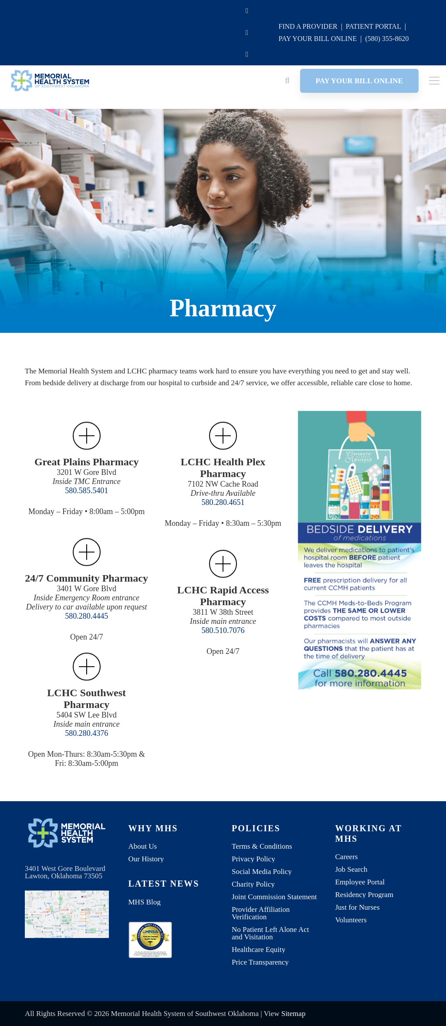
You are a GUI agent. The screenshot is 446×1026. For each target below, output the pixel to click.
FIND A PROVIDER (307, 26)
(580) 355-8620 (387, 38)
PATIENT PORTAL (373, 26)
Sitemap (293, 1013)
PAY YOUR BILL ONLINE (317, 38)
